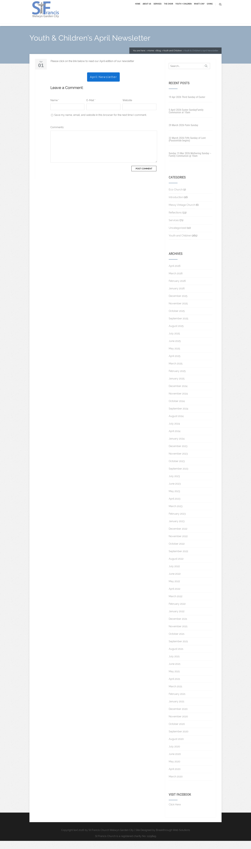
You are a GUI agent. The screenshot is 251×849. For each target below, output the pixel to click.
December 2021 (178, 626)
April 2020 (175, 777)
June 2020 (175, 762)
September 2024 (178, 416)
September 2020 (178, 739)
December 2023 (178, 454)
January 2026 (177, 296)
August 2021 (176, 656)
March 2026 (176, 281)
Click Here (175, 812)
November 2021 (178, 634)
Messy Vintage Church (182, 212)
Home (137, 8)
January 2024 (177, 446)
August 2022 (176, 566)
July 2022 (174, 574)
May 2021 (174, 679)
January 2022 (176, 619)
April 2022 (174, 596)
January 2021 (176, 709)
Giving (210, 8)
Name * (54, 108)
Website (127, 108)
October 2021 (176, 641)
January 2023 (177, 529)
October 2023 (177, 469)
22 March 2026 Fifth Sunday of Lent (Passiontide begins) (187, 147)
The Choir (168, 8)
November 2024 (178, 401)
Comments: (57, 135)
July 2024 (174, 431)
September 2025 (178, 326)
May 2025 (174, 356)
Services (158, 8)
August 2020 (176, 747)
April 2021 (174, 686)
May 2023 (174, 499)
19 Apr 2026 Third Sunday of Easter (187, 105)
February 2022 (177, 611)
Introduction (176, 205)
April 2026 (175, 273)
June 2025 (175, 349)
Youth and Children (180, 243)
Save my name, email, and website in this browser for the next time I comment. (100, 122)
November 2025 (178, 311)
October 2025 (177, 318)
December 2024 (178, 394)
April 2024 (174, 439)
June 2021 (174, 671)
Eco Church (176, 197)
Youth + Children (183, 8)
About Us (147, 8)
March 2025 (175, 371)
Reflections (175, 220)
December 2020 (178, 716)
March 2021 (175, 694)
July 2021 (174, 664)
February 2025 (177, 379)
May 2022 (174, 589)
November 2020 (178, 724)
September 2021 (178, 649)
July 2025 (174, 341)
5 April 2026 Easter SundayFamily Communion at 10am (186, 119)
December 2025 (178, 303)
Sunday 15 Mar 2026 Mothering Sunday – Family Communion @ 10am (190, 162)
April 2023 (174, 506)
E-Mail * (90, 108)
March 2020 (176, 784)
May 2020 (174, 769)
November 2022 (178, 544)
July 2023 (174, 484)
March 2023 (175, 514)
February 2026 (177, 288)
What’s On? (199, 8)
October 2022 (177, 551)
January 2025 (177, 386)
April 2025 (174, 364)
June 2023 (175, 491)
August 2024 (176, 424)
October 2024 (177, 409)
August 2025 (176, 334)
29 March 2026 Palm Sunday (183, 133)
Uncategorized (177, 235)
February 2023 (177, 521)
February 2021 (177, 701)
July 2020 (174, 754)
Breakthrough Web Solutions (173, 838)
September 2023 (178, 476)
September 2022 (178, 559)
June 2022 (175, 581)
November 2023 (178, 461)
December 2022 (178, 536)
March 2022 (175, 604)
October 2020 (177, 731)
